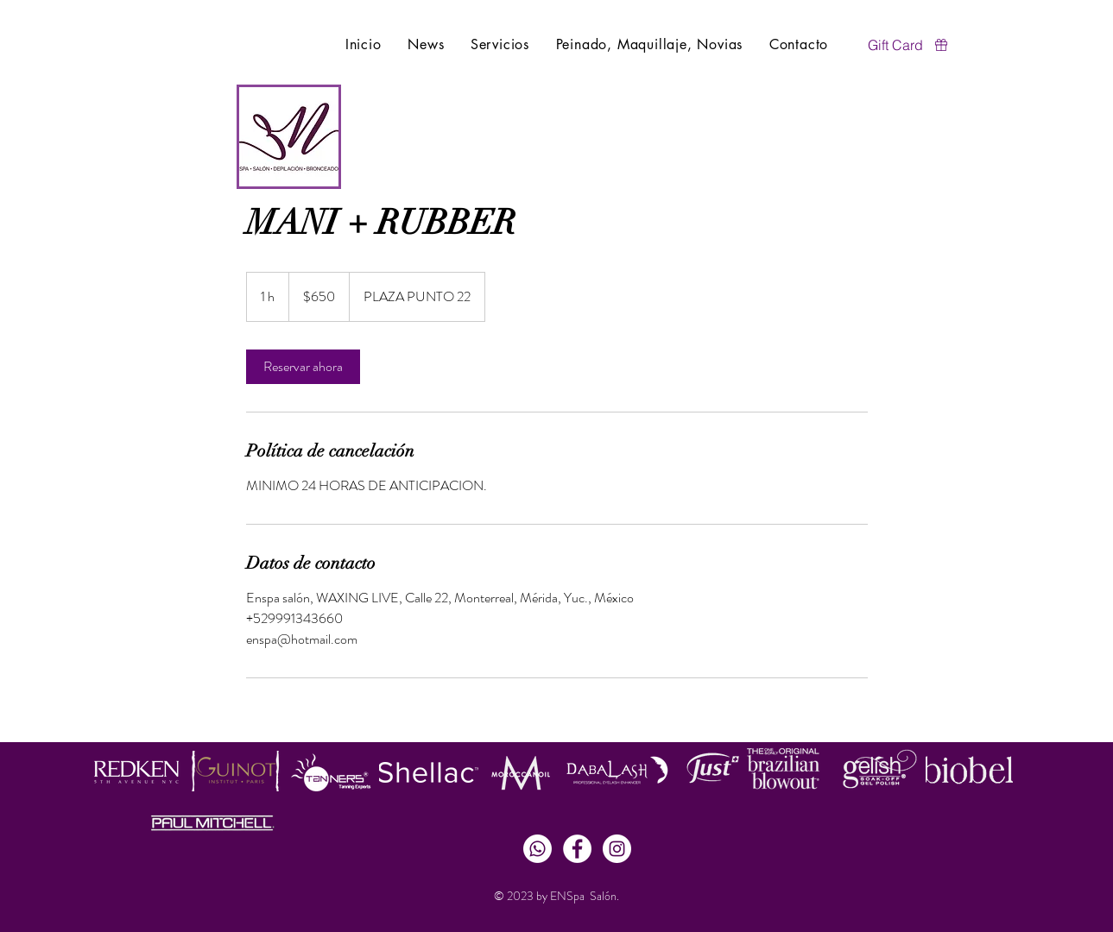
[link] (303, 367)
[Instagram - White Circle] (617, 848)
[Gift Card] (909, 45)
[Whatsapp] (537, 848)
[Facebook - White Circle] (577, 848)
